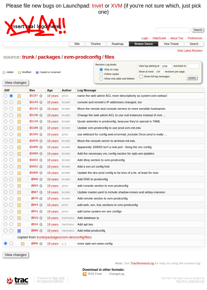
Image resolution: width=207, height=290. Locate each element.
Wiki (77, 43)
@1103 (34, 134)
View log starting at (156, 66)
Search (194, 43)
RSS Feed (95, 275)
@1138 (34, 115)
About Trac (176, 38)
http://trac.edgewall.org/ (190, 282)
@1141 (34, 108)
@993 (34, 186)
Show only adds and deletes (116, 79)
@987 (34, 193)
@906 (34, 232)
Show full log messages (154, 76)
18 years (52, 95)
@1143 (34, 102)
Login (145, 38)
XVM (116, 6)
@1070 (34, 141)
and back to (186, 66)
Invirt (97, 6)
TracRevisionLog (142, 264)
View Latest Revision (189, 50)
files (109, 57)
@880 (34, 245)
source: (12, 57)
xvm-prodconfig (82, 57)
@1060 (34, 147)
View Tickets (171, 43)
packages (49, 57)
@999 (34, 180)
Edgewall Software (52, 282)
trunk (28, 57)
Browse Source (143, 43)
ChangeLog (116, 275)
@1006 (34, 173)
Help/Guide (159, 38)
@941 (34, 212)
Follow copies (109, 74)
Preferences (195, 38)
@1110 (34, 121)
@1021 (34, 167)
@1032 (34, 160)
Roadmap (117, 43)
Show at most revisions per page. (162, 71)
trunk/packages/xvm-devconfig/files (64, 238)
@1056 (34, 154)
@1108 (34, 128)
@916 (34, 225)
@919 (34, 219)
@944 (34, 206)
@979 (34, 199)
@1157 (34, 96)
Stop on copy (108, 69)
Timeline (96, 43)
